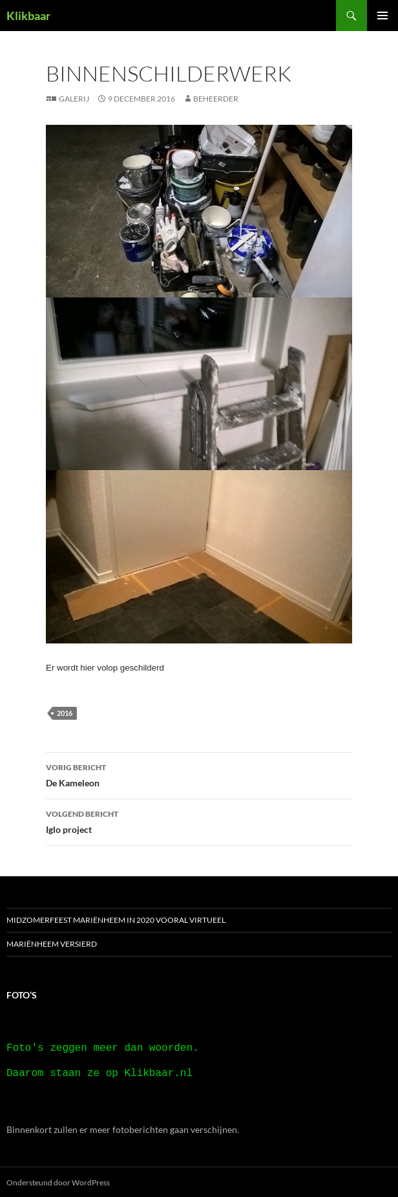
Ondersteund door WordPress (58, 1181)
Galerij (74, 98)
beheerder (215, 98)
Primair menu (382, 15)
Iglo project (199, 820)
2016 (64, 713)
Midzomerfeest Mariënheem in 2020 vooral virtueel (115, 920)
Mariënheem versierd (51, 944)
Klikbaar (28, 15)
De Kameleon (199, 774)
